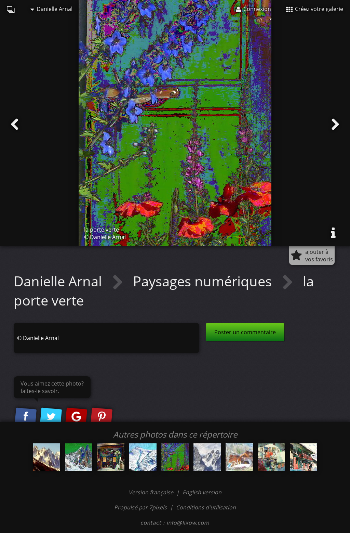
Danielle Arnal (51, 9)
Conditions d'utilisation (206, 507)
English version (202, 492)
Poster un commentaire (245, 332)
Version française (152, 492)
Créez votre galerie (314, 9)
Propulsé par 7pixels (140, 507)
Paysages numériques (204, 281)
